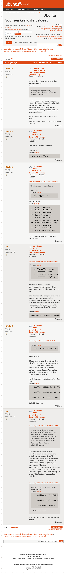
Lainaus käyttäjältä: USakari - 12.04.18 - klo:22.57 (43, 261)
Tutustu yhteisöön (45, 29)
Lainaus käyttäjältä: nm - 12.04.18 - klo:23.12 (42, 341)
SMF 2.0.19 (23, 554)
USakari (9, 69)
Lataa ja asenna (56, 27)
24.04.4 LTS (46, 27)
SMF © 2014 (31, 554)
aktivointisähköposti (15, 29)
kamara (9, 131)
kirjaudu (28, 25)
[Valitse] (36, 152)
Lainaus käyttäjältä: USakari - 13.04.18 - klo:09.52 (43, 426)
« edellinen (51, 55)
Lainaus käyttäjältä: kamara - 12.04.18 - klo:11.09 (43, 181)
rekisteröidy (9, 27)
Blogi (53, 29)
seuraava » (59, 55)
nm (7, 246)
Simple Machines (41, 554)
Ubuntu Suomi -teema (19, 558)
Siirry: (38, 541)
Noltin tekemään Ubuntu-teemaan (43, 558)
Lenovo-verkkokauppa (55, 38)
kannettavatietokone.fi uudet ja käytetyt (49, 36)
